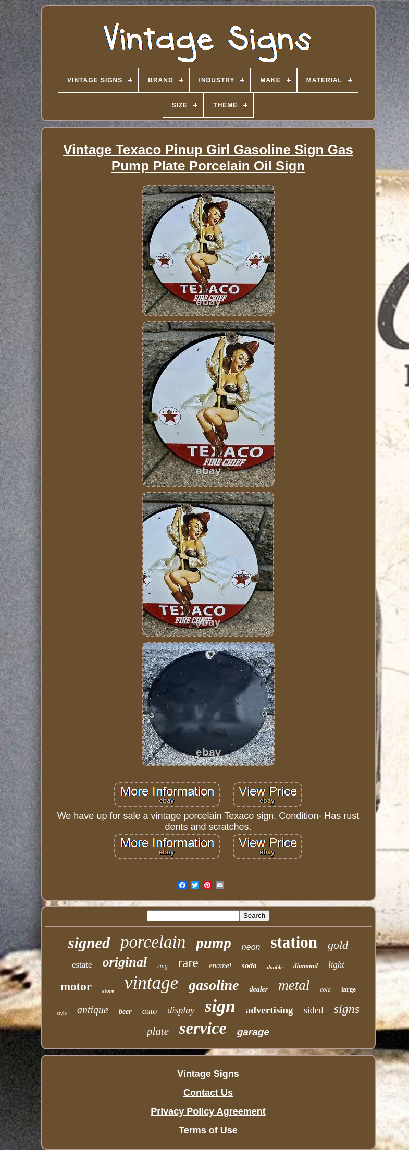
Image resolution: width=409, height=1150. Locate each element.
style (62, 1013)
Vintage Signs (208, 1074)
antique (92, 1010)
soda (249, 965)
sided (314, 1010)
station (293, 942)
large (348, 989)
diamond (305, 966)
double (275, 967)
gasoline (214, 985)
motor (76, 986)
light (336, 965)
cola (325, 989)
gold (338, 944)
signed (89, 942)
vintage (151, 983)
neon (251, 947)
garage (253, 1031)
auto (149, 1011)
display (180, 1010)
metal (293, 985)
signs (347, 1009)
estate (82, 965)
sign (220, 1006)
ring (162, 966)
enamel (220, 965)
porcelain (152, 942)
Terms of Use (208, 1130)
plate (158, 1031)
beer (125, 1012)
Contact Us (208, 1092)
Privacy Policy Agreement (208, 1111)
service (203, 1028)
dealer (258, 989)
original (125, 962)
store (108, 990)
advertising (269, 1010)
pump (213, 943)
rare (188, 963)
